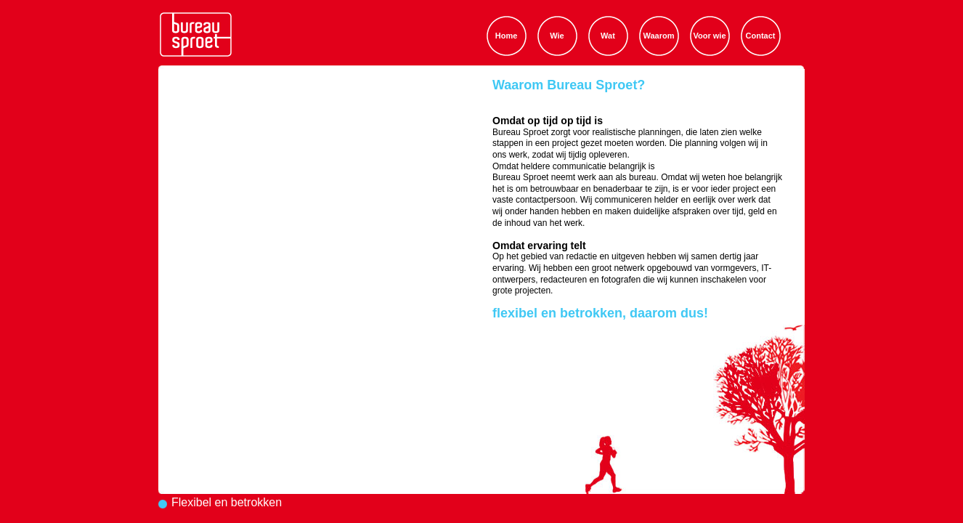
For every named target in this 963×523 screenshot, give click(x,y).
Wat (608, 35)
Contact (761, 35)
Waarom (659, 35)
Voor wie (709, 35)
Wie (557, 35)
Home (506, 35)
